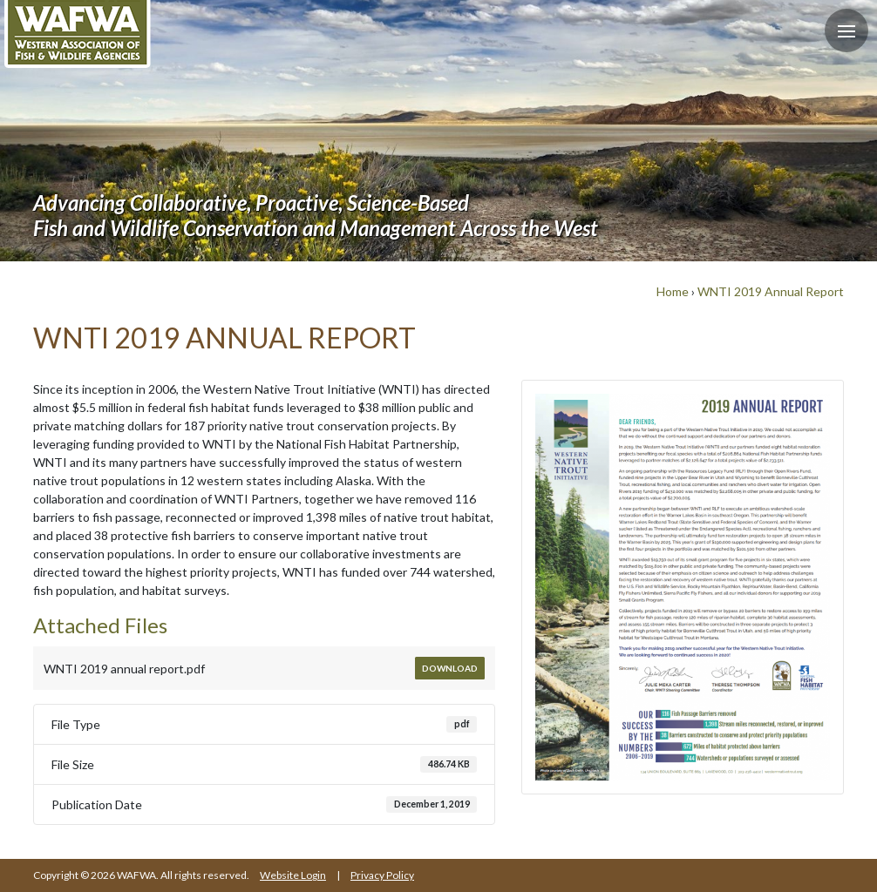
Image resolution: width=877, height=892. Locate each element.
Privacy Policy (382, 875)
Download (450, 668)
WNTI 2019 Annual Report (770, 291)
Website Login (293, 875)
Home (672, 291)
